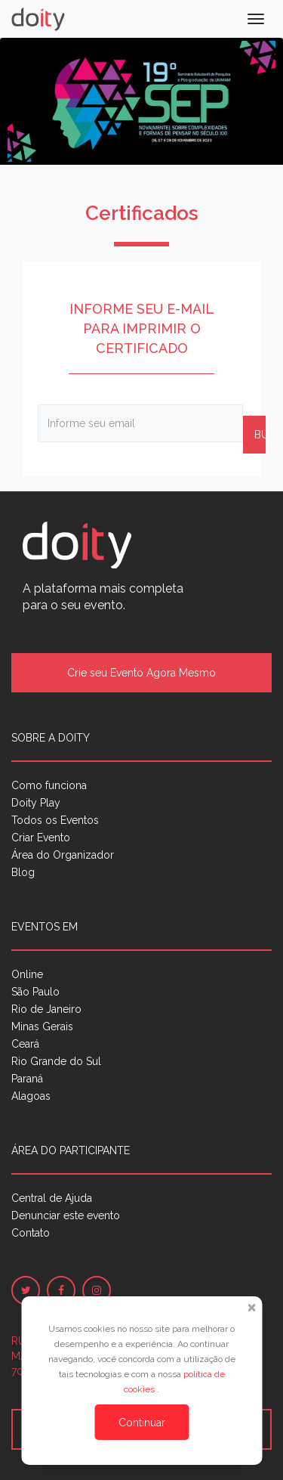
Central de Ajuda (51, 1198)
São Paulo (35, 992)
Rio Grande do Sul (56, 1061)
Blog (23, 872)
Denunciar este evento (65, 1215)
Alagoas (31, 1096)
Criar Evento (40, 837)
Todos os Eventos (55, 820)
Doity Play (35, 803)
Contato (30, 1233)
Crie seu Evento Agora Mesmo (141, 673)
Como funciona (49, 785)
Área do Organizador (62, 855)
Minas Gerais (42, 1026)
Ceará (25, 1044)
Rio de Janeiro (46, 1009)
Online (27, 974)
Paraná (27, 1079)
